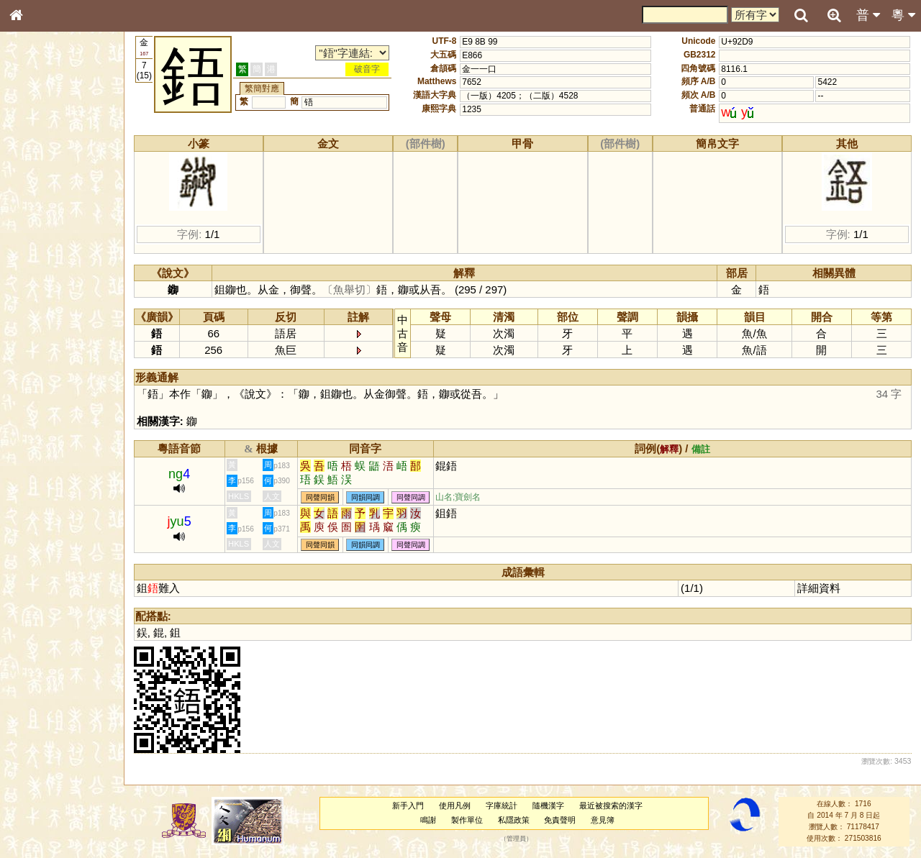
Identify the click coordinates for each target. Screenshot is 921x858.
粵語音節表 (39, 282)
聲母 (28, 378)
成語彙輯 (35, 468)
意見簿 (602, 820)
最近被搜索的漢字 (611, 805)
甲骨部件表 (39, 218)
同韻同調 (365, 497)
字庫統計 (501, 805)
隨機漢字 (548, 805)
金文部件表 (39, 232)
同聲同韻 (320, 497)
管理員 (516, 838)
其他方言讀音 (44, 404)
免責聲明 (560, 820)
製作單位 (467, 820)
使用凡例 (455, 805)
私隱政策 (514, 820)
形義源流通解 (44, 244)
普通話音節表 (44, 391)
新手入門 (408, 805)
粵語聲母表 (39, 295)
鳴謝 (428, 820)
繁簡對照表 (39, 481)
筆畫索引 (35, 205)
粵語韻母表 (39, 309)
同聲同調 (410, 497)
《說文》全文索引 (52, 442)
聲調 (68, 378)
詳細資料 (818, 588)
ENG (63, 159)
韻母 (49, 378)
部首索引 (35, 192)
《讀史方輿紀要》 (52, 455)
